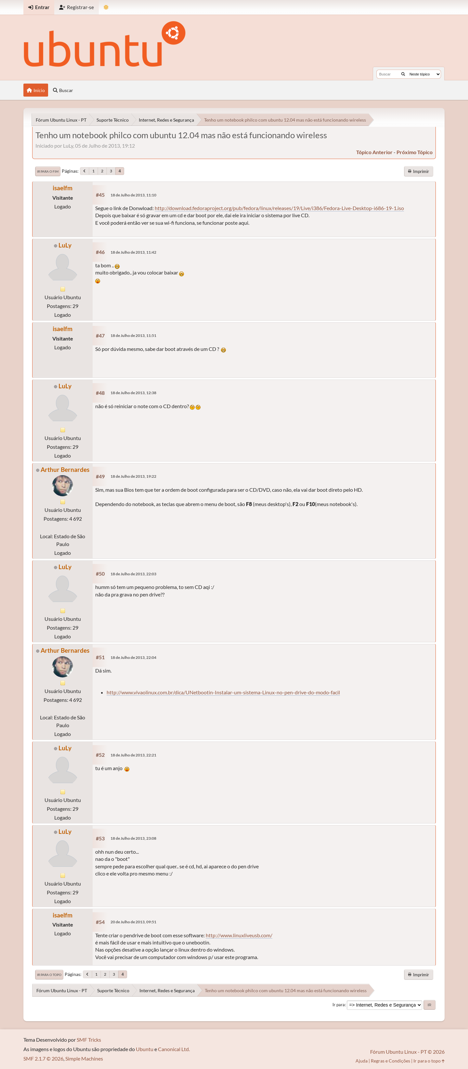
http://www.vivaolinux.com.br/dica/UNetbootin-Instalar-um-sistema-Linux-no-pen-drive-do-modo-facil (223, 692)
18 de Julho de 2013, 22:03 (133, 574)
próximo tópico (414, 152)
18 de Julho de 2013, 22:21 (133, 755)
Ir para (338, 1004)
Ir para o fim (47, 171)
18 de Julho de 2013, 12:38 (133, 393)
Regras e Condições (390, 1060)
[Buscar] (403, 74)
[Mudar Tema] (106, 7)
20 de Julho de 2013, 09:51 (133, 922)
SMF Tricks (89, 1039)
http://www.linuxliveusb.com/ (239, 935)
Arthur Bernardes (65, 469)
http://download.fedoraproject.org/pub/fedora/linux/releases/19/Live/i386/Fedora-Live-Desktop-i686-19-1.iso (279, 208)
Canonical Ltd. (174, 1049)
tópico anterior (374, 152)
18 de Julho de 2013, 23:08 (133, 838)
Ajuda (362, 1060)
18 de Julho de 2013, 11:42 (133, 252)
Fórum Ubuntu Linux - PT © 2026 (407, 1052)
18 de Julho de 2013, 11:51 (133, 335)
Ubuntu (144, 1049)
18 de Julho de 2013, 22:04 (133, 657)
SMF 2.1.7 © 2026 (43, 1058)
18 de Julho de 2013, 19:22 (133, 476)
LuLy (65, 245)
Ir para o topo (49, 975)
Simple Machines (84, 1058)
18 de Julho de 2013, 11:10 (133, 195)
